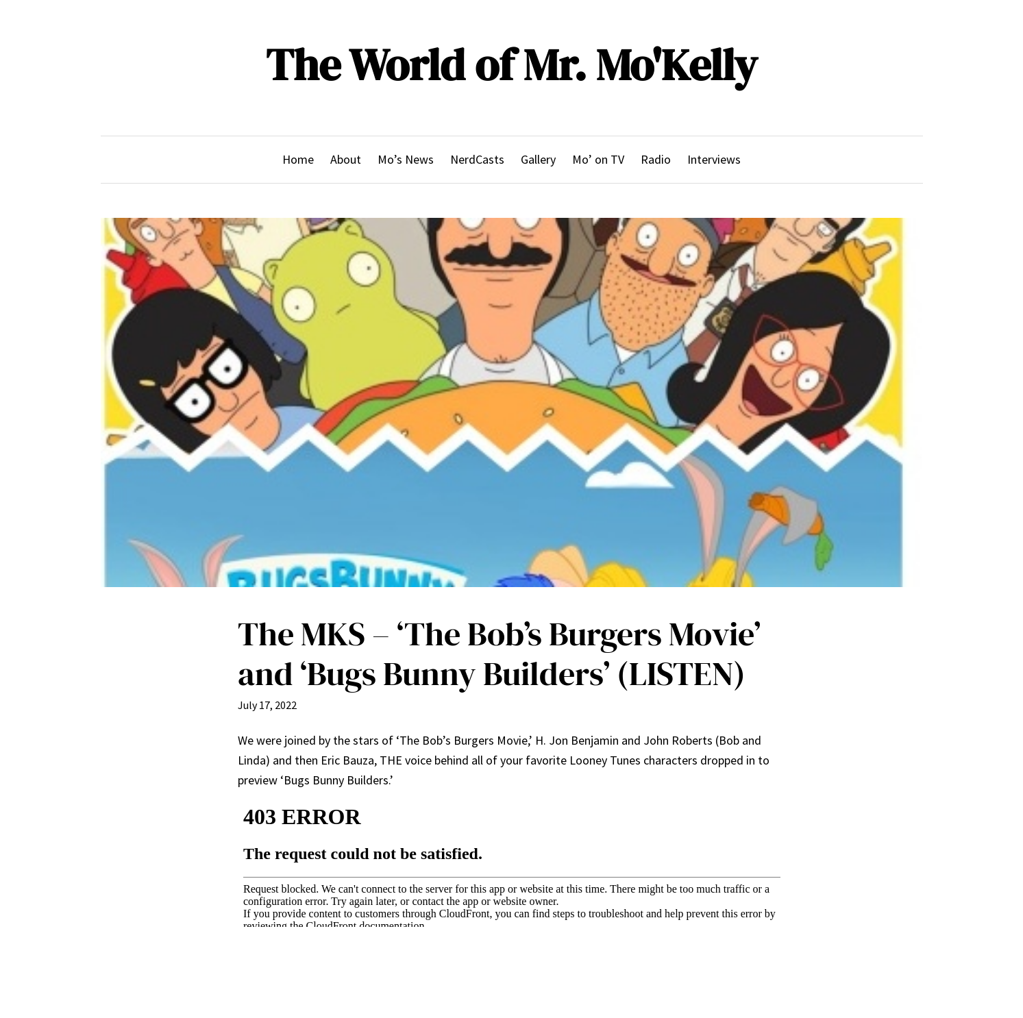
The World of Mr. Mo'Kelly (511, 65)
